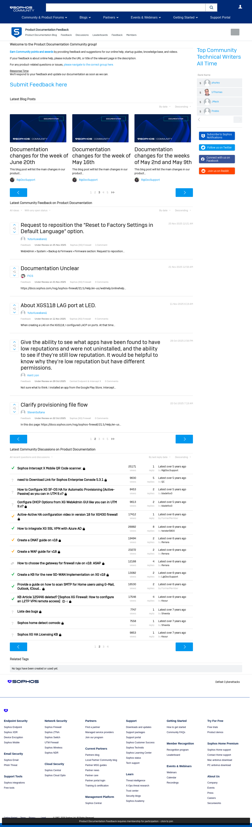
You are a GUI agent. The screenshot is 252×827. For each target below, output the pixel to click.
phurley (216, 82)
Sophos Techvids (135, 747)
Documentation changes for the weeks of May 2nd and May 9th (163, 156)
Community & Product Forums (43, 17)
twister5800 (168, 530)
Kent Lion (33, 375)
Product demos (215, 732)
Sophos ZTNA (52, 732)
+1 (67, 601)
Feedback (66, 35)
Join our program (94, 737)
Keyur (164, 600)
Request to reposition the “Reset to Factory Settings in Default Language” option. (87, 228)
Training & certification (96, 785)
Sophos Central (53, 770)
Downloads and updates (138, 727)
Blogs (83, 17)
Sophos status (133, 758)
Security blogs (133, 796)
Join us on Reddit (215, 171)
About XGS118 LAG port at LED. (58, 305)
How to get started (176, 727)
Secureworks (214, 803)
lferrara (165, 542)
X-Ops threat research (137, 785)
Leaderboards (100, 35)
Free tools (9, 787)
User (240, 7)
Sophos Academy (135, 801)
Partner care (91, 775)
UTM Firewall (52, 742)
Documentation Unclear (50, 268)
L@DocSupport (169, 576)
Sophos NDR (51, 752)
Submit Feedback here (38, 84)
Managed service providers (99, 732)
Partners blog (92, 755)
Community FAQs (176, 732)
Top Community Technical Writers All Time (219, 56)
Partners (109, 17)
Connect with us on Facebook (215, 159)
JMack (215, 101)
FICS (30, 276)
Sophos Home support (219, 749)
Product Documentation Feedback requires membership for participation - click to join (126, 821)
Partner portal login (95, 780)
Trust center (132, 790)
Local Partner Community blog (101, 760)
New (233, 32)
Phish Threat (10, 765)
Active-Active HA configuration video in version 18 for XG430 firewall (67, 515)
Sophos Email (11, 760)
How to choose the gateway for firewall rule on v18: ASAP (59, 563)
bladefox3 (166, 493)
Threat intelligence (135, 780)
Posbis (215, 111)
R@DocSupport (26, 179)
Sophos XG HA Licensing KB (37, 634)
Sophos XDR (11, 732)
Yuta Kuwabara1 (37, 239)
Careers (211, 798)
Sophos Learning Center (139, 752)
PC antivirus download (219, 765)
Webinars (172, 772)
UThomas (217, 92)
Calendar (171, 777)
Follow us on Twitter (216, 147)
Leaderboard (173, 755)
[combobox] (125, 7)
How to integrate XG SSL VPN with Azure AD (49, 529)
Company (212, 782)
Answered (13, 468)
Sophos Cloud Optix (55, 775)
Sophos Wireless (53, 747)
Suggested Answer (13, 516)
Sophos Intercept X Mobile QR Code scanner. (49, 468)
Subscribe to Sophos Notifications (216, 136)
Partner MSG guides (96, 765)
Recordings (173, 782)
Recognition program (178, 749)
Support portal (133, 737)
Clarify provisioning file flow (54, 404)
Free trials (212, 727)
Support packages (135, 732)
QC (163, 481)
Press (210, 793)
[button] (211, 7)
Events (211, 787)
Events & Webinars (144, 17)
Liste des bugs (27, 611)
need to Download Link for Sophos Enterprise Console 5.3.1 (60, 480)
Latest (172, 466)
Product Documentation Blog (41, 35)
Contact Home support (219, 755)
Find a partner (92, 727)
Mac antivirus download (219, 760)
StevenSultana (36, 412)
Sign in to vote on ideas (14, 225)
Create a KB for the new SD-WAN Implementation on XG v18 (61, 575)
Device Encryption (13, 737)
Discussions (82, 35)
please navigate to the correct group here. (89, 64)
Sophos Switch (52, 737)
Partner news (92, 770)
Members (131, 35)
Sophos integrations (14, 782)
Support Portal (220, 17)
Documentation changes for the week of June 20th (39, 156)
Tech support (133, 763)
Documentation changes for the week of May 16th (101, 156)
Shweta (165, 613)
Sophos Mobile (11, 742)
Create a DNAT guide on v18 (37, 540)
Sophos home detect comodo (38, 623)
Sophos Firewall (53, 727)
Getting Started (184, 17)
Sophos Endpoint (13, 727)
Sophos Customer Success (140, 742)
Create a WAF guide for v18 (37, 552)
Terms (23, 818)
